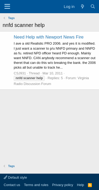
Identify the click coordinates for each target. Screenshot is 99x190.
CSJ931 (20, 73)
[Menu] (7, 6)
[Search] (93, 6)
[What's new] (82, 6)
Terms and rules (36, 185)
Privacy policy (62, 185)
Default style (15, 177)
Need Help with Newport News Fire (49, 37)
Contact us (12, 185)
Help (80, 185)
